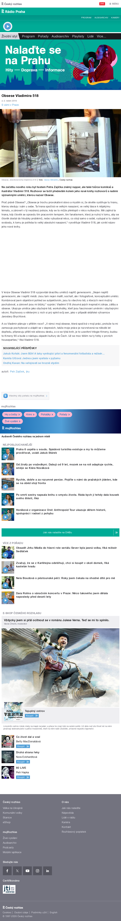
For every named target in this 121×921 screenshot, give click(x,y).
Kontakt (66, 827)
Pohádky (47, 414)
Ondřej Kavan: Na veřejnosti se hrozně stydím (31, 363)
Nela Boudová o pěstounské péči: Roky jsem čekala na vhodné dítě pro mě (65, 578)
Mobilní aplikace (12, 852)
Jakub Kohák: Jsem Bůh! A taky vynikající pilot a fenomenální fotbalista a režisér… (54, 353)
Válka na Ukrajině (13, 808)
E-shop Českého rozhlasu (22, 613)
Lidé (90, 36)
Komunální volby (12, 812)
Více (101, 36)
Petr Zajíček (17, 371)
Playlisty (78, 36)
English (53, 912)
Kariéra (66, 822)
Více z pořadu (13, 543)
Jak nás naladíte (71, 808)
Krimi (30, 414)
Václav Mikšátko (51, 180)
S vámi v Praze (10, 104)
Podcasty (8, 847)
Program (86, 18)
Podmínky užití (39, 912)
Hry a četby (12, 414)
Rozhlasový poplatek (74, 831)
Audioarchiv (101, 18)
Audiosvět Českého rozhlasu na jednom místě (26, 436)
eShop (6, 822)
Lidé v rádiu (68, 817)
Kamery (115, 18)
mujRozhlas (8, 406)
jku (27, 371)
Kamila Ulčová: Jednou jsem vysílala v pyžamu (31, 358)
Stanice (7, 817)
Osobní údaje (21, 912)
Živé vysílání (12, 421)
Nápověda (68, 812)
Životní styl (9, 36)
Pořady (43, 36)
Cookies (7, 912)
